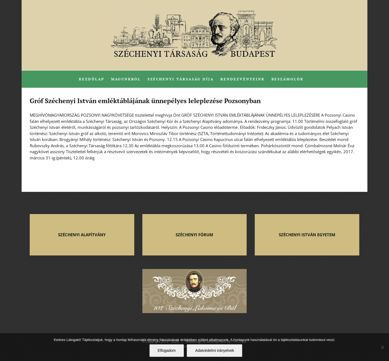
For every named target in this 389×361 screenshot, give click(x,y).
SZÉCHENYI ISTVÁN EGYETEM (307, 234)
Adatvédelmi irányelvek (214, 350)
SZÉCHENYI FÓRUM (194, 234)
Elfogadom (167, 350)
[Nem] (382, 347)
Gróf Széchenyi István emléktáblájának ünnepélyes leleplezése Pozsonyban (145, 100)
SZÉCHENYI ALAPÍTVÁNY (82, 234)
